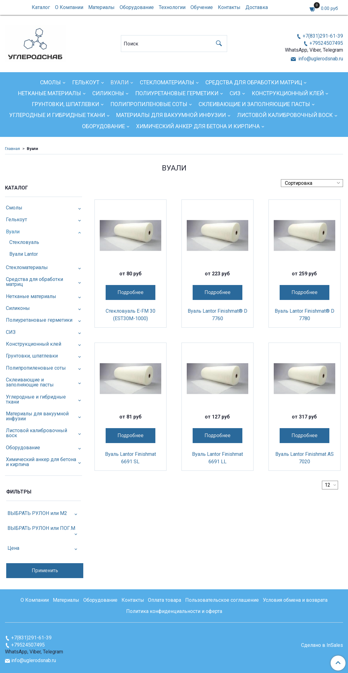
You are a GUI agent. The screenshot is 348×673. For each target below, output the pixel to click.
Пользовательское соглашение (222, 600)
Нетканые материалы (49, 93)
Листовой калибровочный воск (285, 115)
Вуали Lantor (23, 254)
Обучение (201, 7)
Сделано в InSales (322, 645)
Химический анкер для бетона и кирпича (198, 126)
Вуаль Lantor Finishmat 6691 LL (217, 458)
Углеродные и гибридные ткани (57, 115)
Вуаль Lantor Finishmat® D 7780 (304, 314)
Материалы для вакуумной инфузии (171, 115)
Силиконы (108, 93)
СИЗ (235, 93)
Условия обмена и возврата (295, 600)
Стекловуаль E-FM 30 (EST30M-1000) (130, 314)
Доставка (256, 7)
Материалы (101, 7)
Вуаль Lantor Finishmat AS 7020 (304, 458)
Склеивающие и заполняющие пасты (254, 104)
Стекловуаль (24, 242)
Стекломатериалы (167, 82)
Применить (45, 570)
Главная (12, 148)
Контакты (229, 7)
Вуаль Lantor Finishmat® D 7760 (217, 314)
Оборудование (137, 7)
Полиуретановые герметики (176, 93)
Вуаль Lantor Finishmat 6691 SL (130, 458)
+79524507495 (326, 43)
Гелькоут (85, 82)
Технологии (172, 7)
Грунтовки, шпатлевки (65, 104)
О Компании (69, 7)
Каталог (41, 7)
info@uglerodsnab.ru (320, 59)
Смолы (50, 82)
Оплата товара (164, 600)
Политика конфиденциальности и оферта (174, 611)
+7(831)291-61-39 (323, 36)
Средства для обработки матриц (253, 82)
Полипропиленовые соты (148, 104)
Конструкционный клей (288, 93)
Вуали (120, 82)
